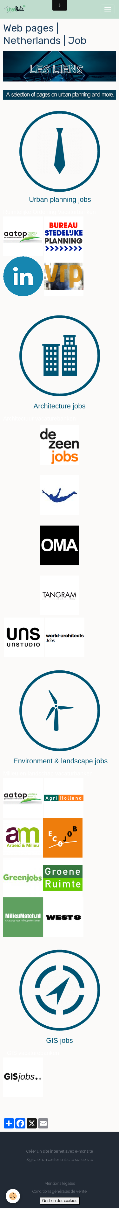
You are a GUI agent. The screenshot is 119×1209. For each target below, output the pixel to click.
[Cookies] (13, 1196)
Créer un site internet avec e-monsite (59, 1151)
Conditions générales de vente (59, 1191)
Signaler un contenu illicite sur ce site (59, 1159)
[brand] (16, 9)
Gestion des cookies (59, 1200)
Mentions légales (59, 1183)
